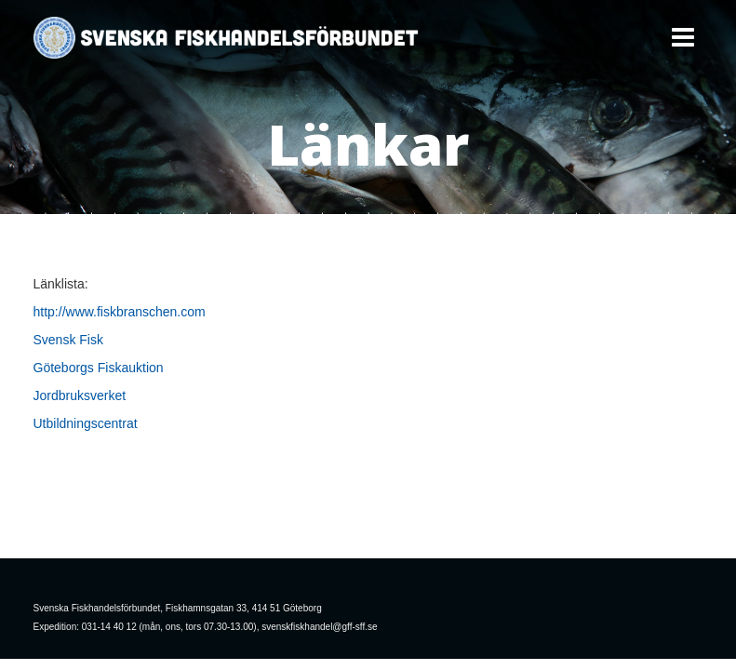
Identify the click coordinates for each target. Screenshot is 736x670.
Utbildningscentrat (85, 423)
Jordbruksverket (80, 395)
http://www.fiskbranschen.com (119, 311)
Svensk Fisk (68, 339)
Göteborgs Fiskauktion (98, 367)
